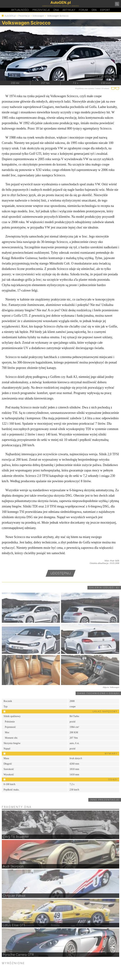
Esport (105, 9)
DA (56, 10)
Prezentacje (41, 9)
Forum (83, 9)
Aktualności (20, 9)
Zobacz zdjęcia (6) (101, 76)
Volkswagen (38, 15)
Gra (94, 9)
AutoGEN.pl (10, 15)
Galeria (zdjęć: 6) (104, 587)
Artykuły (68, 9)
